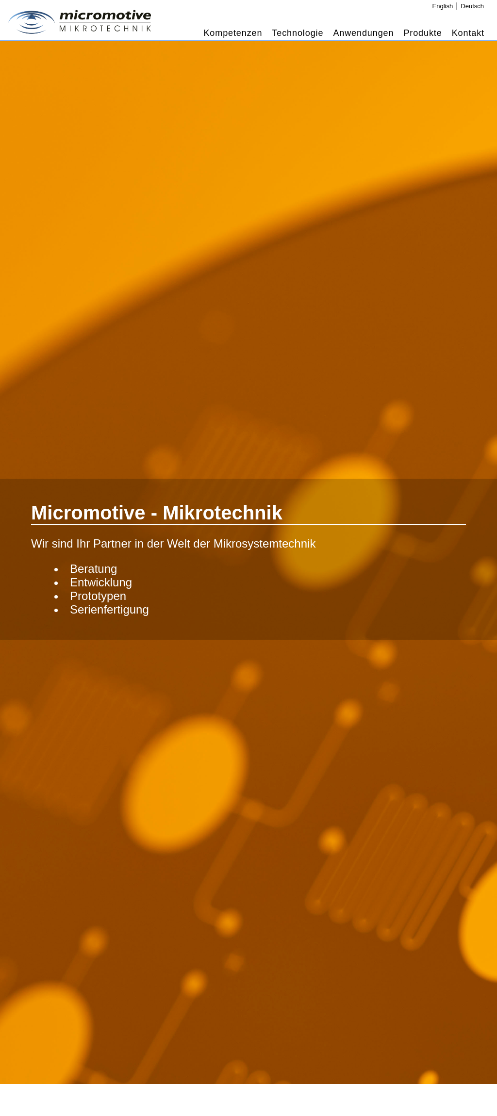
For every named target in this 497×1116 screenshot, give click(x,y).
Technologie (297, 33)
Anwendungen (363, 33)
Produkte (422, 33)
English (442, 6)
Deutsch (472, 6)
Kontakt (468, 33)
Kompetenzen (232, 33)
